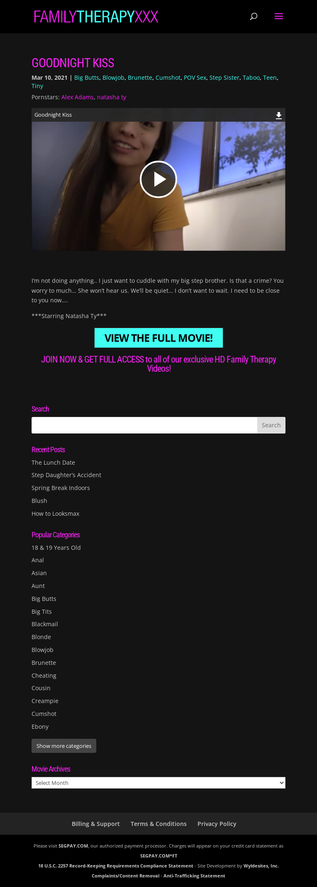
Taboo (251, 77)
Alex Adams (77, 97)
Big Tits (42, 611)
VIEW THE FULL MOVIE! (158, 338)
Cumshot (168, 77)
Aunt (38, 586)
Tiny (37, 86)
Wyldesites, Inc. (261, 865)
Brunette (140, 77)
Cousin (41, 688)
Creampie (45, 701)
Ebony (40, 726)
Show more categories (64, 746)
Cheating (44, 675)
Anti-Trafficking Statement (194, 875)
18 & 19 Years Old (56, 547)
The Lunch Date (53, 462)
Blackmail (45, 624)
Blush (39, 501)
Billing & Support (96, 824)
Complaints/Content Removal (125, 875)
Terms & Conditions (159, 824)
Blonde (41, 637)
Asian (39, 573)
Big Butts (86, 77)
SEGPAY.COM (73, 846)
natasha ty (111, 97)
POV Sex (195, 77)
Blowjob (113, 77)
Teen (270, 77)
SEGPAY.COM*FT (158, 856)
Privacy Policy (217, 824)
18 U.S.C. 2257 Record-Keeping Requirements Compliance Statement (115, 865)
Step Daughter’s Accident (66, 475)
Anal (38, 560)
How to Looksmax (55, 513)
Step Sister (224, 77)
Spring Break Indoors (61, 488)
